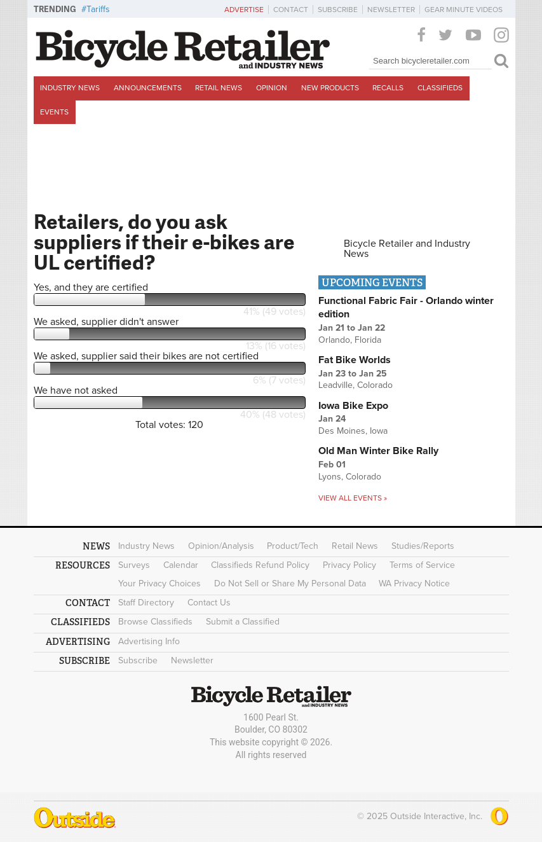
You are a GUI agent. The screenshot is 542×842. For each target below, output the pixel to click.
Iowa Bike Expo (353, 405)
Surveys (134, 565)
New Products (330, 87)
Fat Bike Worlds (354, 360)
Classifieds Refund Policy (260, 565)
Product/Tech (292, 546)
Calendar (180, 565)
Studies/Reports (422, 546)
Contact (290, 9)
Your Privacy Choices (159, 583)
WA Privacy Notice (414, 583)
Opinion (271, 87)
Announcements (148, 87)
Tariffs (98, 9)
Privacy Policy (349, 565)
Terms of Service (422, 565)
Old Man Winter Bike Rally (378, 451)
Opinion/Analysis (221, 546)
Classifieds (440, 87)
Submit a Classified (243, 621)
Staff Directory (146, 602)
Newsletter (391, 9)
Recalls (387, 87)
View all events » (352, 497)
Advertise (244, 9)
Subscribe (338, 9)
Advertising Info (149, 641)
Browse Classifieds (155, 621)
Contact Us (209, 602)
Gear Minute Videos (463, 9)
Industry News (70, 87)
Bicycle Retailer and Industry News (407, 248)
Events (54, 111)
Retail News (218, 87)
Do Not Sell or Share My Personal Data (290, 583)
